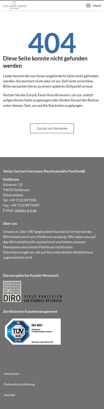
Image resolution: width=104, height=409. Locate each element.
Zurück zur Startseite (52, 128)
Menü (93, 5)
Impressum (11, 373)
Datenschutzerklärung (19, 384)
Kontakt (9, 395)
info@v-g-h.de (26, 210)
